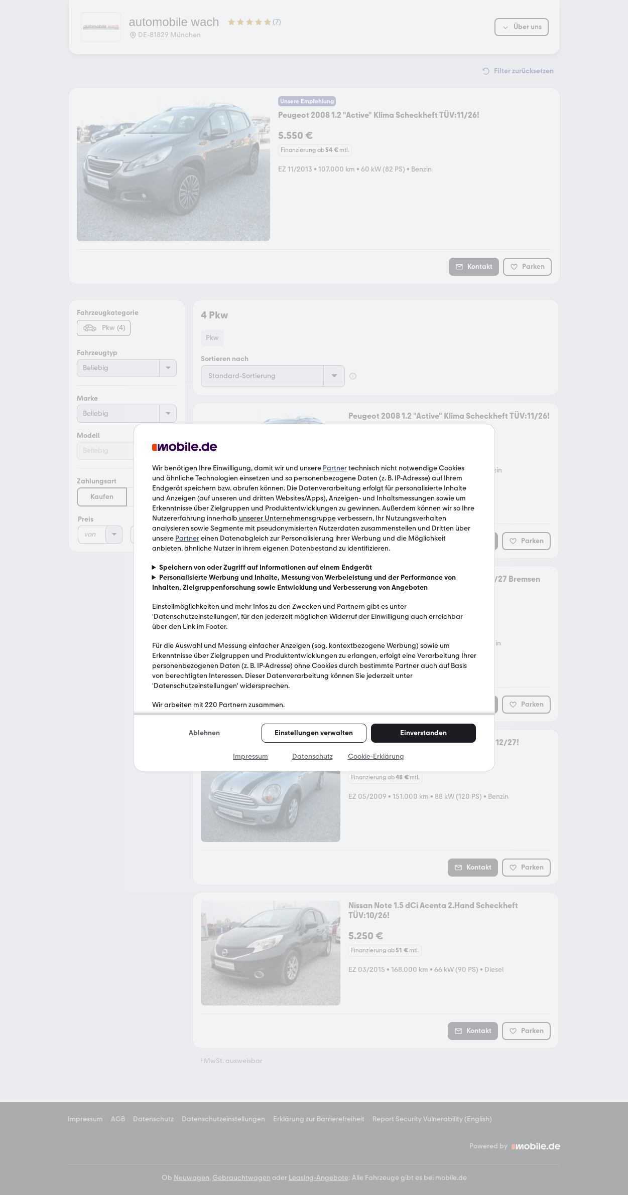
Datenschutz (312, 756)
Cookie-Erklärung (376, 756)
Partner (335, 468)
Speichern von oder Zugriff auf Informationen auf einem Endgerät (265, 567)
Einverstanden (423, 733)
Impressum (250, 756)
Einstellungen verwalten (314, 733)
